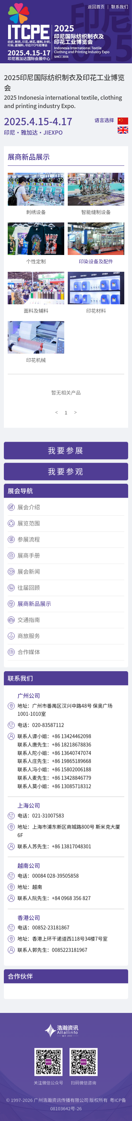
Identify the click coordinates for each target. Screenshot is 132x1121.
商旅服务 (29, 638)
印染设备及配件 (96, 261)
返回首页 (96, 6)
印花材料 (96, 310)
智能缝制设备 (96, 211)
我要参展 (66, 451)
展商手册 (29, 557)
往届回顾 (29, 590)
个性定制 (36, 261)
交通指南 (29, 622)
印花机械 (36, 359)
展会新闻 (29, 573)
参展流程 (29, 541)
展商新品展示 (34, 606)
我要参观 (66, 472)
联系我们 (119, 6)
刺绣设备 (36, 211)
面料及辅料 (36, 310)
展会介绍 (29, 509)
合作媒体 (29, 654)
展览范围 (29, 525)
